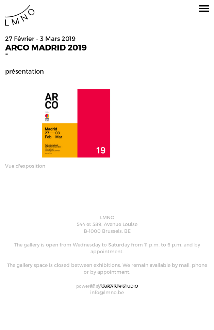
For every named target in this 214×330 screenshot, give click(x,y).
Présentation (24, 71)
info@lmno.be (107, 292)
